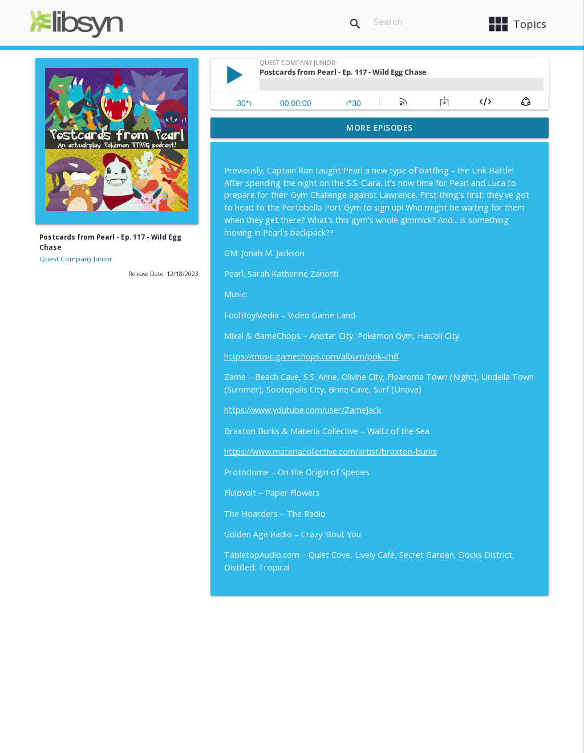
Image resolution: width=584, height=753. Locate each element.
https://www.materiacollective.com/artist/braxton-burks (330, 451)
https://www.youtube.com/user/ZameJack (302, 409)
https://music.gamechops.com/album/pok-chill (311, 356)
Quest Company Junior (75, 258)
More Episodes (379, 127)
